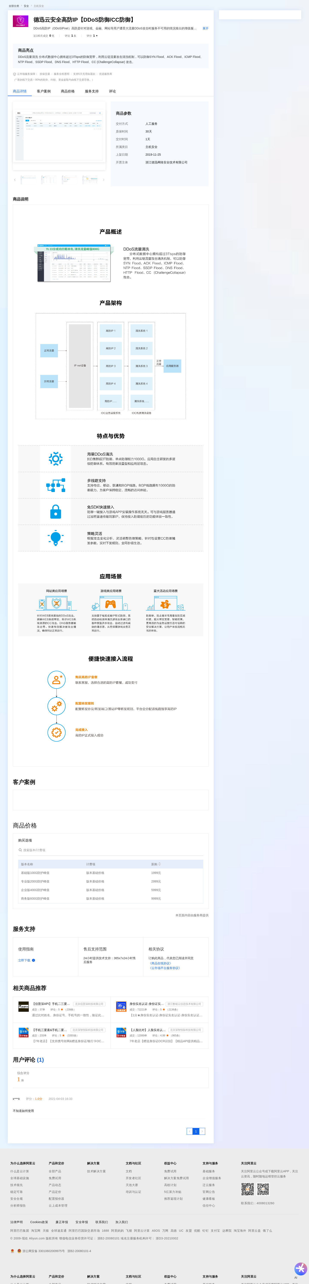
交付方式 (122, 146)
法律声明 (16, 1244)
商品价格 (68, 113)
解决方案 (69, 7)
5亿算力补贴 (173, 1214)
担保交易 (45, 96)
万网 (165, 1253)
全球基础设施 (19, 1200)
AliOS (156, 1253)
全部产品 (55, 1193)
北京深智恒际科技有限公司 (88, 1052)
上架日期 (122, 177)
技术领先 (16, 1207)
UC (181, 1253)
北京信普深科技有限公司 (89, 1026)
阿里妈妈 (117, 1253)
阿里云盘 (254, 1253)
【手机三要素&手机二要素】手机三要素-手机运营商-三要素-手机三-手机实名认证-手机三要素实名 (50, 1052)
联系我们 (101, 1244)
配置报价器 (56, 1221)
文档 (129, 1193)
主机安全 (39, 28)
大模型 (43, 7)
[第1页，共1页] (196, 1153)
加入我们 (121, 1244)
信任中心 (209, 1228)
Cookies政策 (39, 1244)
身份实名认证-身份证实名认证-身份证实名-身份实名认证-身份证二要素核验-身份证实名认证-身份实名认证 (147, 1026)
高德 (174, 1253)
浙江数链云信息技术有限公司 (184, 1026)
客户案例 (44, 113)
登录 (270, 6)
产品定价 (55, 1214)
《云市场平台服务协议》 (165, 990)
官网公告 (209, 1214)
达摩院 (227, 1253)
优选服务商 (105, 96)
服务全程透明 (61, 96)
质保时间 (122, 153)
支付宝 (215, 1253)
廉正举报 (62, 1244)
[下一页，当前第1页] (202, 1153)
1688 (105, 1253)
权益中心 (105, 7)
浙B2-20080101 (108, 1260)
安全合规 (16, 1221)
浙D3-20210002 (167, 1260)
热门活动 (100, 18)
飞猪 (129, 1253)
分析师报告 (18, 1228)
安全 (26, 28)
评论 (112, 113)
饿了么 (267, 1253)
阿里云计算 (142, 1253)
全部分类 (14, 28)
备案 (234, 6)
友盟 (189, 1253)
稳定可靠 (16, 1214)
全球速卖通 (59, 1253)
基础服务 (209, 1193)
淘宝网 (36, 1253)
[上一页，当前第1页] (190, 1153)
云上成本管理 (58, 1228)
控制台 (244, 6)
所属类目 (122, 169)
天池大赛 (132, 1207)
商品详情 (20, 113)
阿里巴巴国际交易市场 (84, 1253)
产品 (56, 7)
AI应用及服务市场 (45, 18)
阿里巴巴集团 (19, 1253)
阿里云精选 (83, 18)
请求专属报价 (280, 123)
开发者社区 (133, 1200)
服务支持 (92, 113)
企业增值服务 (212, 1200)
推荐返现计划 (173, 1221)
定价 (118, 7)
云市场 (129, 7)
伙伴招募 (116, 18)
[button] (15, 202)
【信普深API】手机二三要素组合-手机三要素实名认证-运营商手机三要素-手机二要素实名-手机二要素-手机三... (51, 1026)
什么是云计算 (19, 1193)
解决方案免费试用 (176, 1200)
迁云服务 (209, 1207)
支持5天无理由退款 (84, 96)
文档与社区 (86, 7)
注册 (254, 6)
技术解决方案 (96, 1193)
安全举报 (82, 1244)
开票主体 (122, 184)
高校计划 (170, 1207)
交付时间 (122, 161)
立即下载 (27, 982)
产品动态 (55, 1207)
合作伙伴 (145, 7)
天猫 (46, 1253)
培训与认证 (133, 1214)
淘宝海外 (240, 1253)
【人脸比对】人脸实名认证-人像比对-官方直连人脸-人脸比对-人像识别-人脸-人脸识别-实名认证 (148, 1052)
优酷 (197, 1253)
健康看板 (209, 1221)
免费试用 (55, 1200)
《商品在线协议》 (160, 985)
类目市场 (66, 18)
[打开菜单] (7, 7)
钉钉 (205, 1253)
